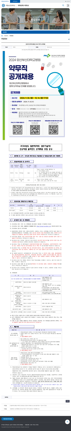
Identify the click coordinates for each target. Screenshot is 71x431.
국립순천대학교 (5, 1)
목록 (68, 401)
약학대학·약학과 (23, 5)
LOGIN (67, 1)
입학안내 (15, 1)
